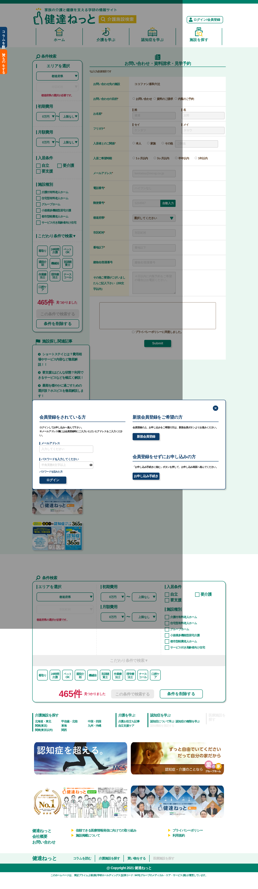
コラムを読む (3, 37)
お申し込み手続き (146, 476)
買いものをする (3, 61)
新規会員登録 (146, 436)
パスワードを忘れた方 (51, 471)
